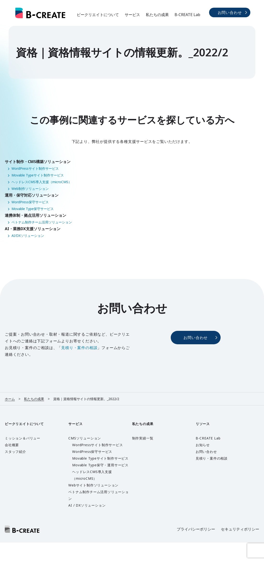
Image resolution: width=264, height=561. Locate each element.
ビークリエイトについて (98, 14)
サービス (132, 14)
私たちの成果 (157, 14)
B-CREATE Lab (187, 14)
